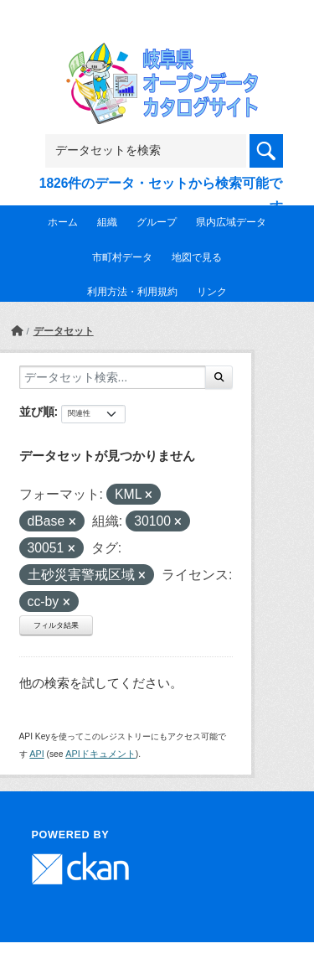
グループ (156, 222)
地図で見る (197, 257)
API (36, 754)
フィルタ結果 (56, 625)
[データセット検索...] (112, 377)
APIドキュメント (100, 754)
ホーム (63, 222)
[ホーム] (17, 331)
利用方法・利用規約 (132, 292)
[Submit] (219, 377)
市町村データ (122, 257)
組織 (107, 222)
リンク (212, 292)
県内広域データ (231, 222)
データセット (63, 331)
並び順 (36, 411)
